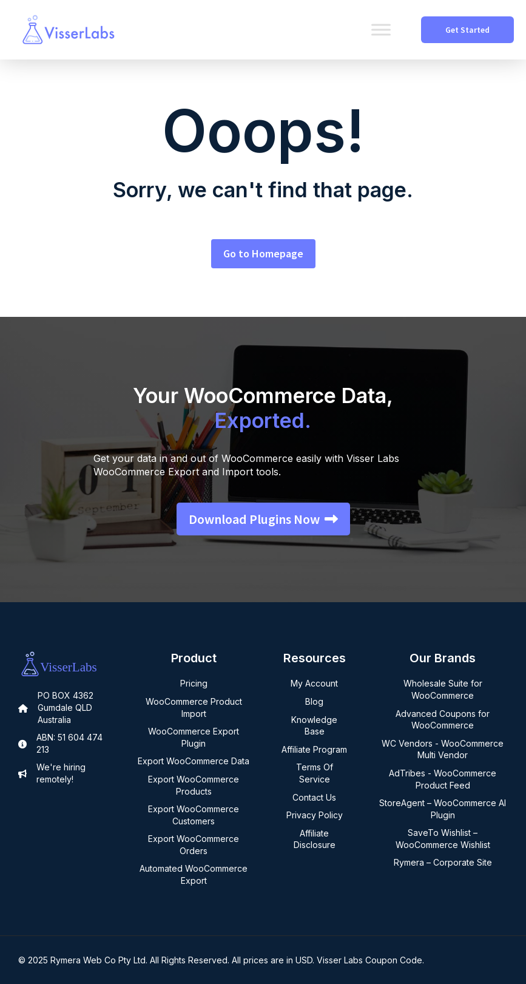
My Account (314, 683)
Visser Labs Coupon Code (369, 960)
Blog (314, 701)
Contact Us (314, 797)
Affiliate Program (314, 749)
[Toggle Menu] (381, 29)
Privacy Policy (314, 815)
